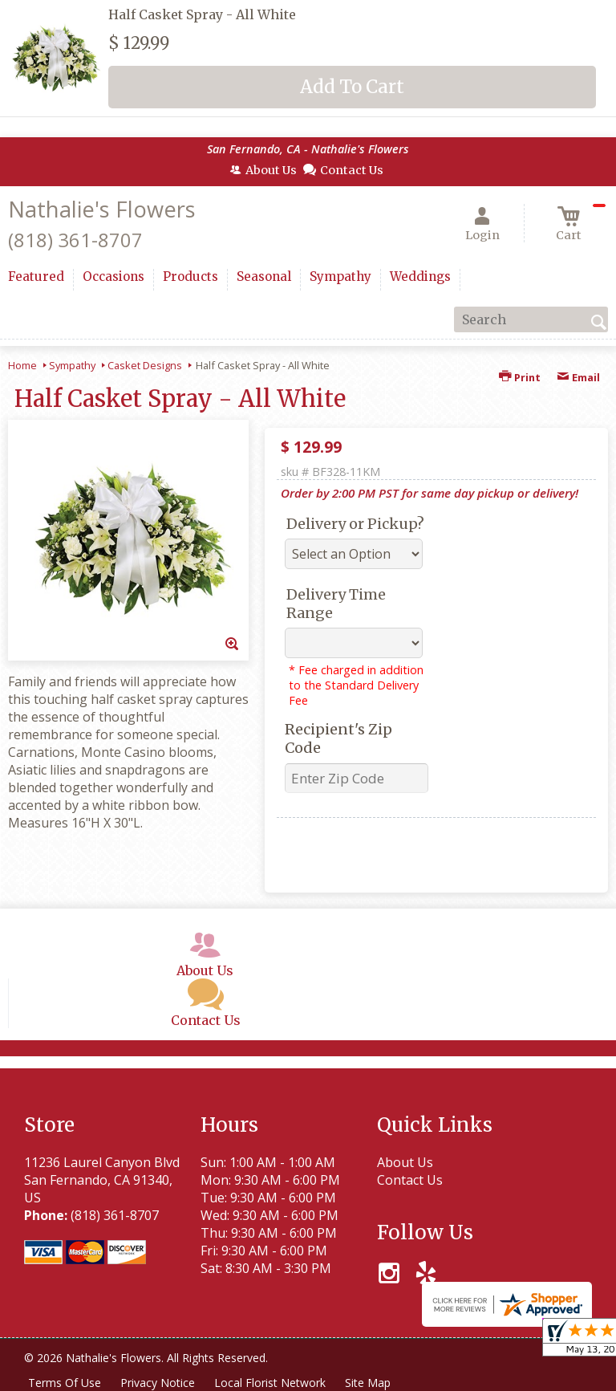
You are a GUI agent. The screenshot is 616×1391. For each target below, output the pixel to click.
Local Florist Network (270, 1382)
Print (520, 377)
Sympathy (72, 365)
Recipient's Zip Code (338, 738)
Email (578, 377)
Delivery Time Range (336, 603)
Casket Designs (144, 365)
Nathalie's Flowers (102, 209)
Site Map (368, 1382)
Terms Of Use (64, 1382)
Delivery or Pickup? (355, 524)
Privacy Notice (157, 1382)
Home (22, 365)
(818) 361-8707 (75, 239)
